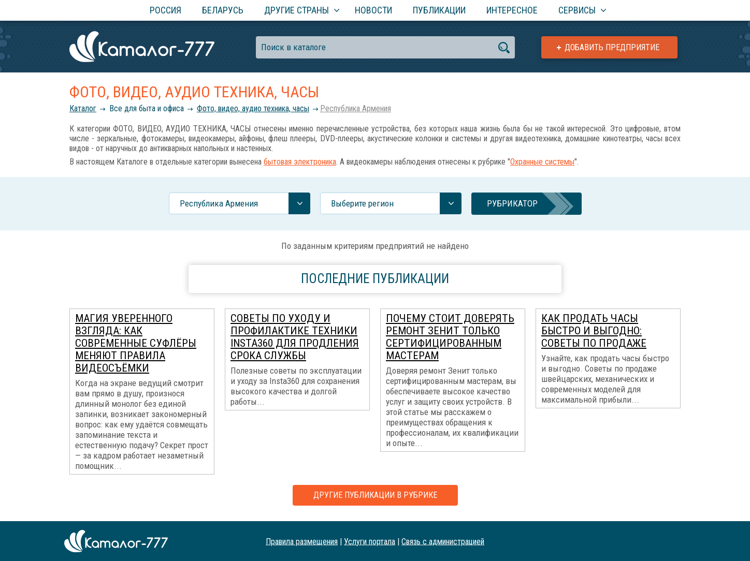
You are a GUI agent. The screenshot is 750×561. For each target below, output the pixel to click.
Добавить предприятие (612, 47)
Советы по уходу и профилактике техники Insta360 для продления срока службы (294, 337)
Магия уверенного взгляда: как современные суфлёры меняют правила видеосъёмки (135, 343)
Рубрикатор (512, 203)
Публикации (439, 10)
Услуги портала (369, 541)
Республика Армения (355, 108)
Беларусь (222, 10)
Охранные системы (542, 162)
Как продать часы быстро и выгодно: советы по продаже (593, 330)
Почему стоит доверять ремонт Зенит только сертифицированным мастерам (450, 337)
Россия (165, 10)
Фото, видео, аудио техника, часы (253, 108)
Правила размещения (302, 541)
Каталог (82, 108)
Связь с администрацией (442, 541)
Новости (373, 10)
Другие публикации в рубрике (375, 495)
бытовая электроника (300, 162)
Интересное (512, 10)
